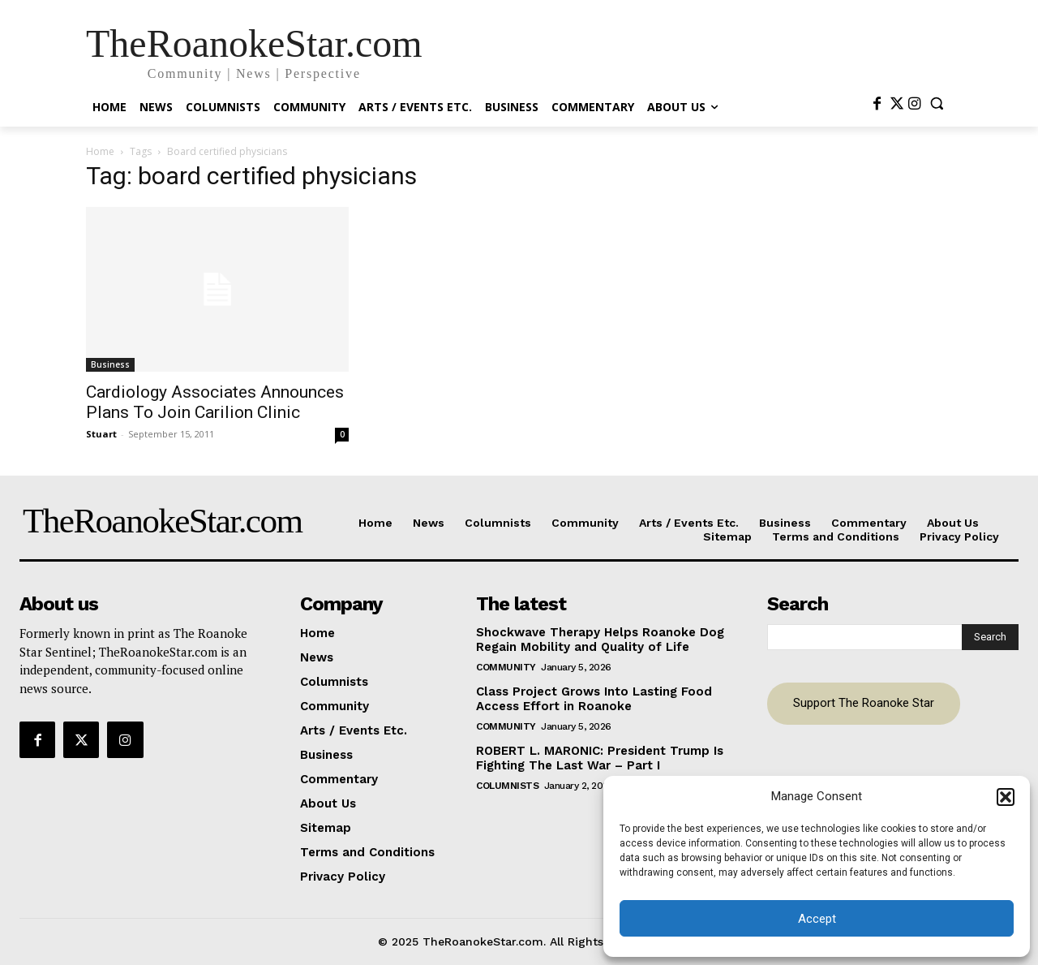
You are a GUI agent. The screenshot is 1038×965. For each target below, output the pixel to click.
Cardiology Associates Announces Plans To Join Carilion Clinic (215, 402)
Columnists (507, 785)
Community (506, 667)
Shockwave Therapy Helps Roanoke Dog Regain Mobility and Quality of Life (600, 639)
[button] (1005, 797)
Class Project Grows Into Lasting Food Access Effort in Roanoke (594, 698)
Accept (817, 918)
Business (110, 364)
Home (100, 151)
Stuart (101, 434)
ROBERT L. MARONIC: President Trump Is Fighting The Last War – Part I (599, 758)
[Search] (990, 637)
